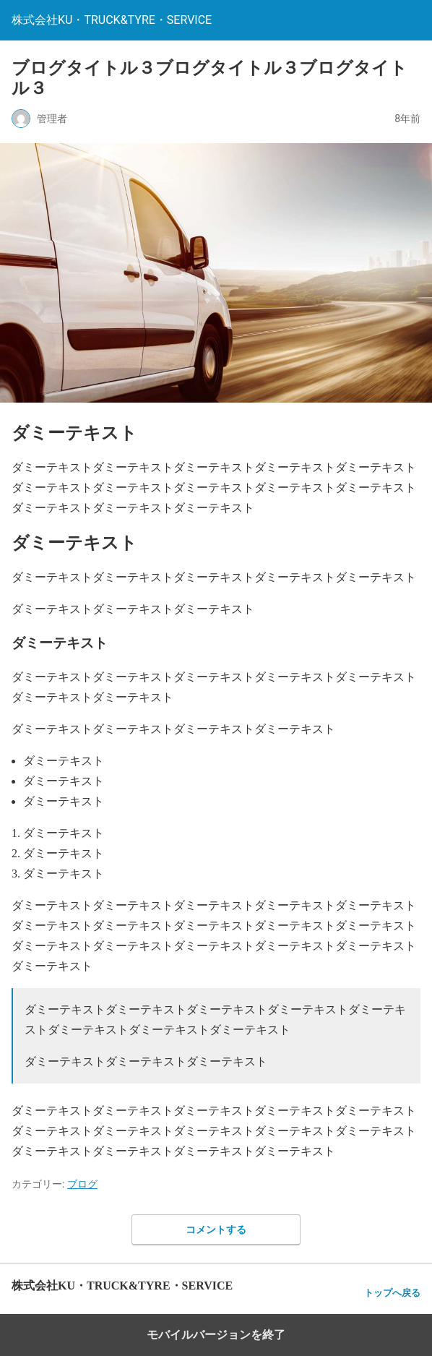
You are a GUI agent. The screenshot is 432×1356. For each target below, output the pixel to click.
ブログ (82, 1184)
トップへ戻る (392, 1292)
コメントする (216, 1229)
